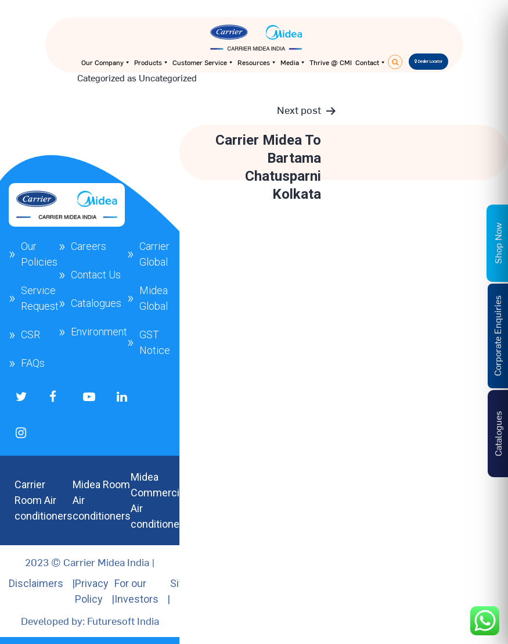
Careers (88, 246)
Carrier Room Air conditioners (44, 500)
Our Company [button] (106, 62)
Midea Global (153, 298)
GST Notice (154, 342)
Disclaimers (36, 583)
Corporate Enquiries (497, 336)
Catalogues (96, 303)
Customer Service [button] (203, 62)
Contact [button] (370, 62)
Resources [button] (257, 62)
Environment (99, 331)
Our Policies (39, 254)
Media (293, 62)
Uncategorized (168, 77)
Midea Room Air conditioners (102, 500)
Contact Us (96, 275)
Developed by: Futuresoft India (90, 620)
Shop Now (497, 243)
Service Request (40, 298)
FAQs (33, 363)
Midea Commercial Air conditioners (160, 500)
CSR (30, 334)
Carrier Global (154, 254)
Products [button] (151, 62)
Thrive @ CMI (330, 62)
